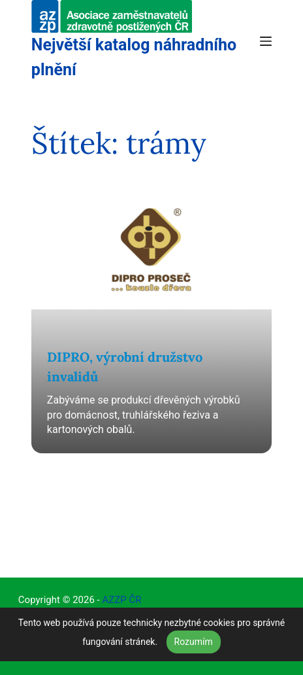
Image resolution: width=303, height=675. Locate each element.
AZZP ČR (121, 600)
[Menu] (266, 41)
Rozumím (193, 641)
